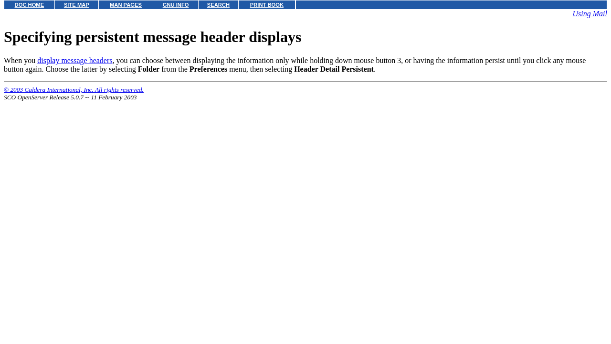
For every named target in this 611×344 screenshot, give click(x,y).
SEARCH (218, 5)
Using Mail (590, 14)
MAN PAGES (126, 5)
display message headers (74, 60)
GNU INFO (176, 5)
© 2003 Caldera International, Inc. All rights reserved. (74, 89)
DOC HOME (29, 5)
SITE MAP (76, 5)
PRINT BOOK (267, 5)
